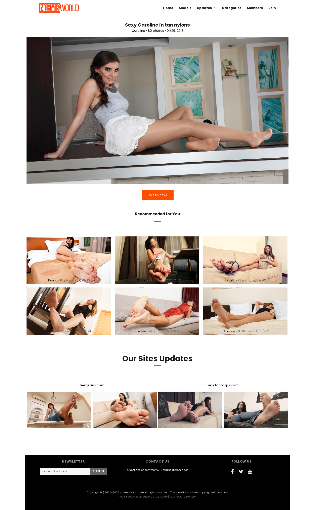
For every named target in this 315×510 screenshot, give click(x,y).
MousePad (147, 497)
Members (255, 8)
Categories (231, 8)
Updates (204, 8)
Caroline (138, 30)
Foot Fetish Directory (183, 497)
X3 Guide (162, 497)
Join (272, 8)
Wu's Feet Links (128, 497)
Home (168, 8)
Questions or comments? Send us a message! (157, 470)
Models (185, 8)
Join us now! (157, 195)
